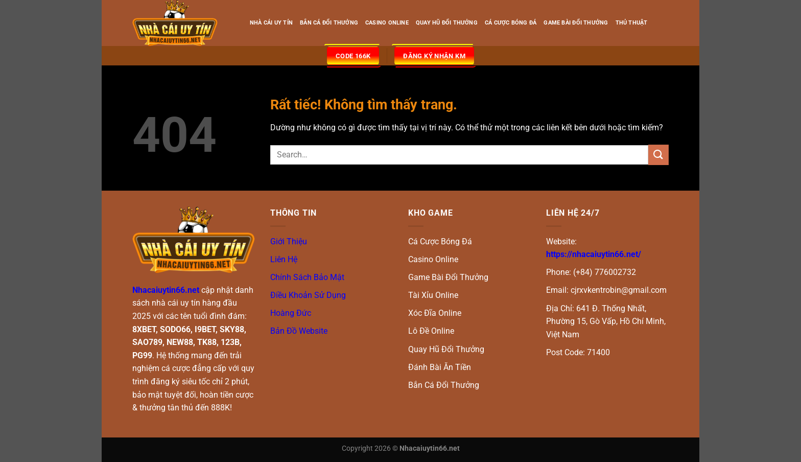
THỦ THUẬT (632, 22)
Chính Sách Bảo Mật (307, 277)
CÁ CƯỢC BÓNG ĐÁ (510, 22)
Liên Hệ (283, 259)
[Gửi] (658, 155)
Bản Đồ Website (298, 331)
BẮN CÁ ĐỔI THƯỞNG (329, 22)
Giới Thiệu (288, 241)
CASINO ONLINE (387, 22)
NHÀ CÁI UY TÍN (271, 22)
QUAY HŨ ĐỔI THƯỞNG (447, 22)
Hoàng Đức (290, 313)
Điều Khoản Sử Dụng (308, 295)
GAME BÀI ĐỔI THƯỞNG (576, 22)
